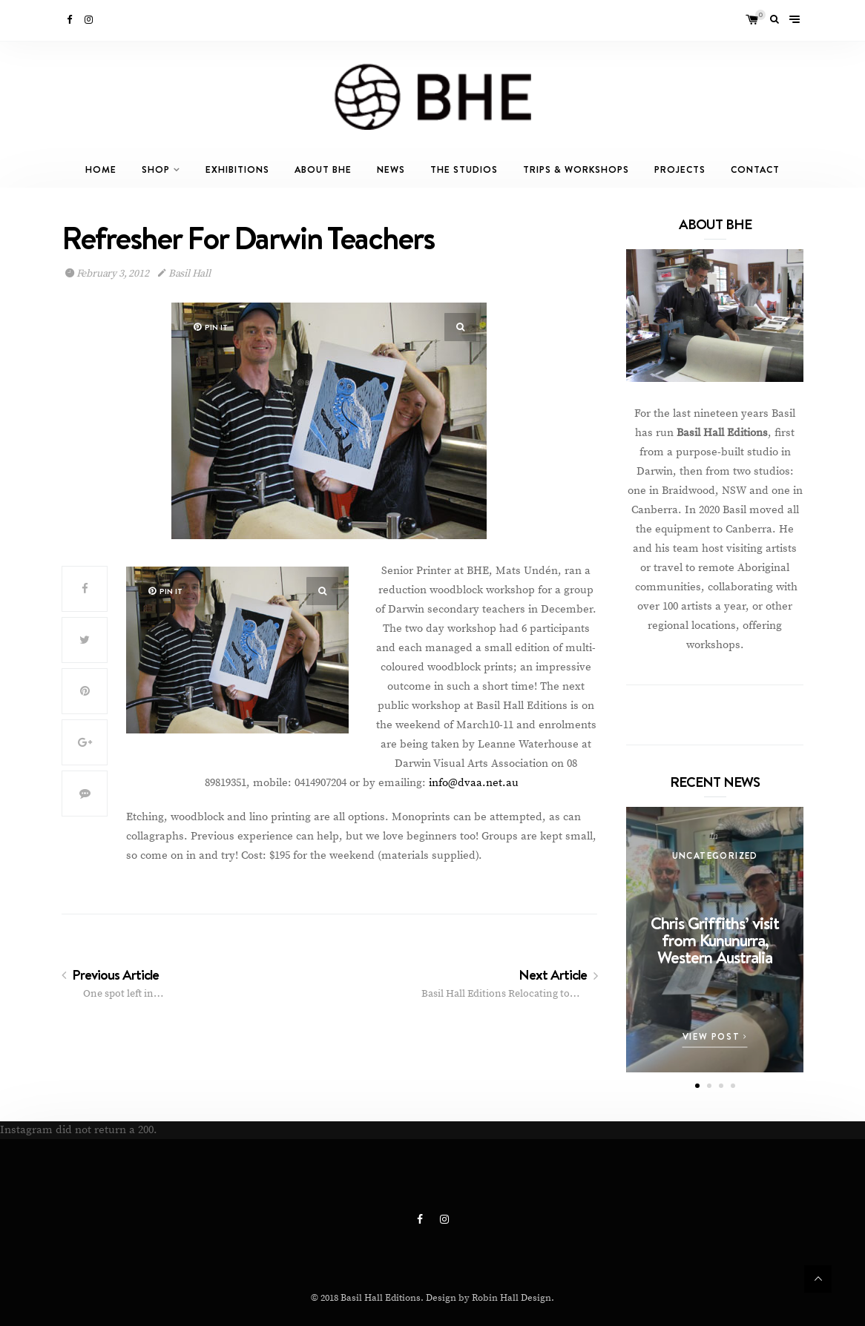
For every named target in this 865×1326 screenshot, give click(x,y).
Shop (156, 169)
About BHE (323, 169)
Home (100, 169)
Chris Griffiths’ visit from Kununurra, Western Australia (715, 940)
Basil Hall (184, 273)
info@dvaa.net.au (474, 783)
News (391, 169)
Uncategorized (715, 855)
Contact (755, 169)
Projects (680, 169)
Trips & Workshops (576, 169)
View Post (715, 1036)
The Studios (464, 169)
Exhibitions (237, 169)
